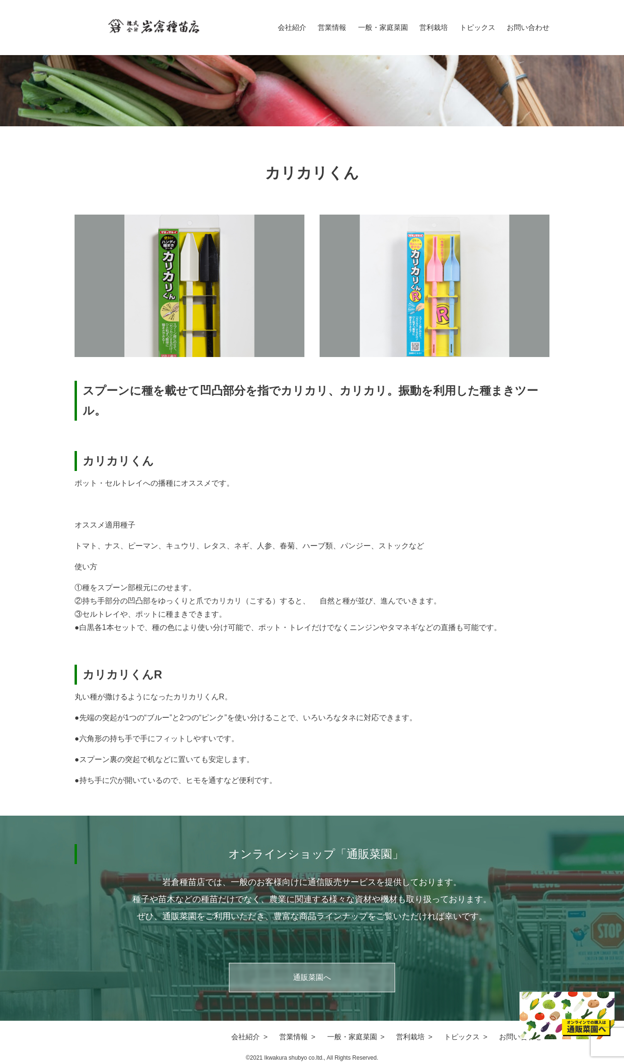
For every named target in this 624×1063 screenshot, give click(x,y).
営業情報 (332, 27)
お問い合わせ (528, 27)
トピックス (477, 27)
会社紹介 (292, 27)
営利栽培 (433, 27)
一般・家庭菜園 (383, 27)
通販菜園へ (312, 977)
